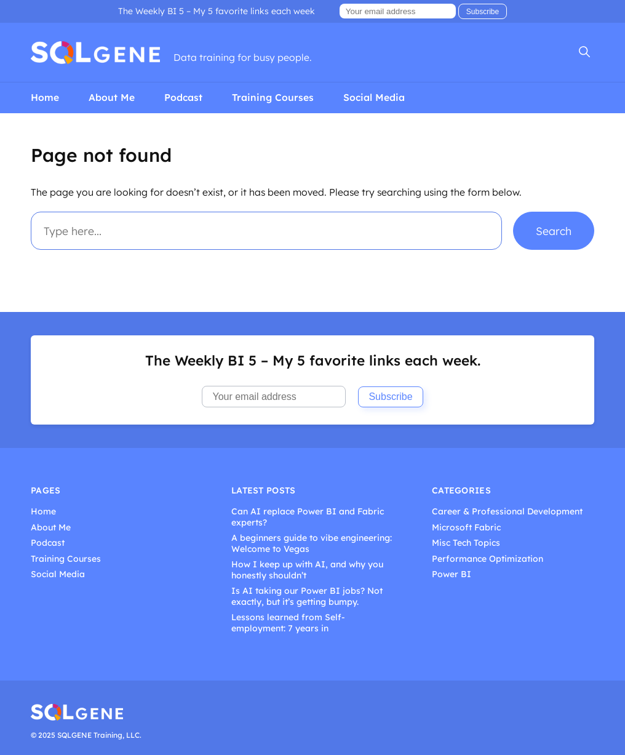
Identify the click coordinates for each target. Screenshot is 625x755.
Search (553, 231)
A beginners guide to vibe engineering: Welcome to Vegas (311, 543)
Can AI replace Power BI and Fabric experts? (307, 517)
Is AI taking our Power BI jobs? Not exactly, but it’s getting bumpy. (307, 596)
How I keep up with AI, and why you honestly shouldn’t (307, 570)
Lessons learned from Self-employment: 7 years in (288, 623)
